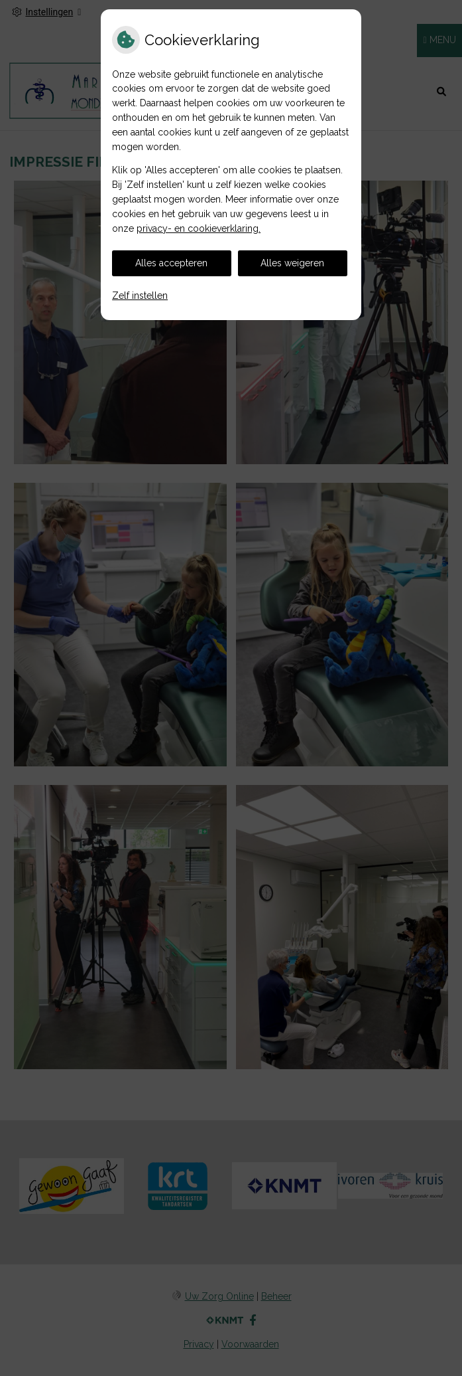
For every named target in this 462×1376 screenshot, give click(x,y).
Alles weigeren (292, 263)
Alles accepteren (171, 263)
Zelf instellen (140, 295)
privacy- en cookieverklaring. (198, 228)
